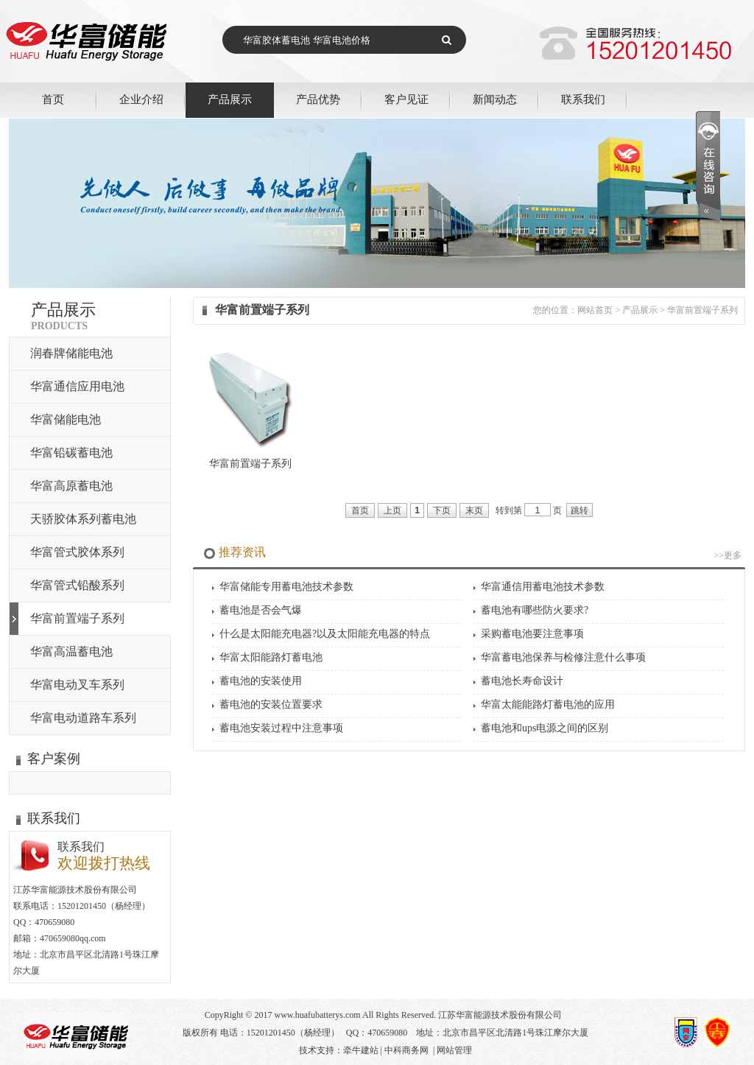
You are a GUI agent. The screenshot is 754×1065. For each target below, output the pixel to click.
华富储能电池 (65, 419)
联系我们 (583, 99)
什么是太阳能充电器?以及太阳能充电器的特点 (324, 633)
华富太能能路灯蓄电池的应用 (548, 704)
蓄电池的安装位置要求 (271, 704)
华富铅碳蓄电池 (71, 452)
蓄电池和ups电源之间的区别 (544, 728)
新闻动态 (495, 99)
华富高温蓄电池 (71, 651)
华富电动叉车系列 (77, 684)
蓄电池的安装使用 (260, 680)
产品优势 (318, 99)
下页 (442, 510)
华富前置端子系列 (77, 618)
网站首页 (595, 310)
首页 (53, 99)
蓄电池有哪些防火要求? (534, 610)
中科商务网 (406, 1050)
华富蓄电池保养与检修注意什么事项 (563, 657)
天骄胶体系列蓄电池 (83, 519)
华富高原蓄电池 (71, 485)
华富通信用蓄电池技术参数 (543, 586)
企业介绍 (141, 99)
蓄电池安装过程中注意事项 (281, 728)
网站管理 (454, 1050)
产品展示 (230, 99)
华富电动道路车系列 (83, 717)
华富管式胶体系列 (77, 552)
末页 (474, 510)
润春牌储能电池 (71, 353)
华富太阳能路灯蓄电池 (271, 657)
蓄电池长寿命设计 (522, 680)
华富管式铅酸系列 (77, 585)
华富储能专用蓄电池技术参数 (286, 586)
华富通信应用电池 (77, 386)
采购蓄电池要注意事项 (532, 633)
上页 (392, 510)
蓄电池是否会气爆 (260, 610)
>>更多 (727, 555)
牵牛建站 (360, 1050)
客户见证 (406, 99)
